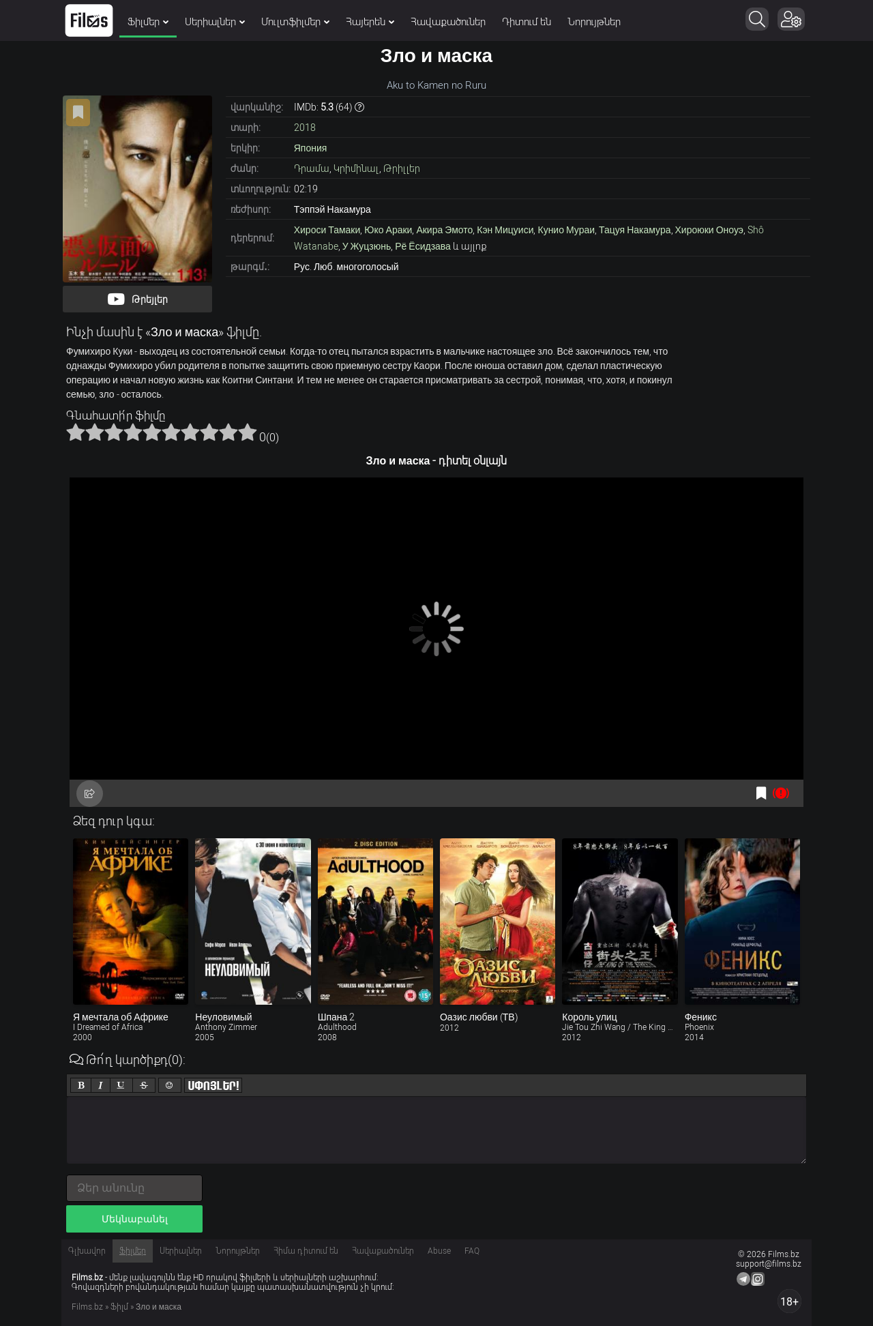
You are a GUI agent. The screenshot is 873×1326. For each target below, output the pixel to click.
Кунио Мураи (566, 229)
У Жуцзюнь (366, 246)
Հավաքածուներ (448, 22)
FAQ (471, 1251)
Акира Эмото (444, 229)
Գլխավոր (87, 1251)
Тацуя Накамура (634, 229)
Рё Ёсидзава (423, 246)
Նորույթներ (594, 22)
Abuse (439, 1251)
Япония (310, 148)
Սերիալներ (215, 22)
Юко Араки (388, 229)
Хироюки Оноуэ (709, 229)
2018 (305, 127)
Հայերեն (370, 22)
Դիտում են (526, 22)
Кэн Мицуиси (505, 229)
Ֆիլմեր (148, 22)
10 (247, 431)
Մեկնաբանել (135, 1218)
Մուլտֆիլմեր (295, 22)
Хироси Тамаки (327, 229)
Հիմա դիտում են (305, 1251)
